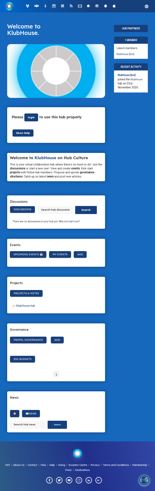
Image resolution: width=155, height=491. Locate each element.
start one (73, 221)
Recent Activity (131, 66)
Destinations (82, 470)
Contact (32, 465)
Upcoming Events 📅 (28, 254)
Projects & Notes (26, 293)
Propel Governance (28, 339)
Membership (139, 465)
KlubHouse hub (25, 305)
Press (68, 470)
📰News (31, 413)
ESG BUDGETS (23, 359)
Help (52, 465)
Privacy (95, 465)
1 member (131, 40)
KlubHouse (22, 32)
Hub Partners (131, 28)
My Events (60, 254)
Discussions (22, 209)
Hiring (61, 465)
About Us (18, 465)
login (31, 117)
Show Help (23, 133)
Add (80, 254)
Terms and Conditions (116, 465)
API (7, 465)
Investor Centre (78, 465)
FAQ (43, 465)
